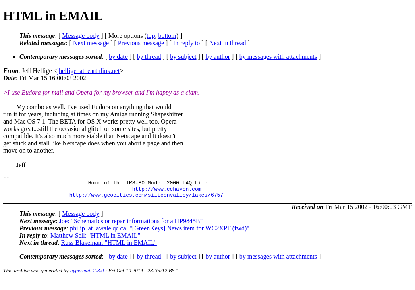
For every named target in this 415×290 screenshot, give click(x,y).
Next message (91, 42)
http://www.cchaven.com (166, 192)
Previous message (141, 42)
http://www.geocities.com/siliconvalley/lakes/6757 (146, 199)
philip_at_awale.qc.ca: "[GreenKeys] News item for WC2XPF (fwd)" (159, 233)
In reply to (186, 42)
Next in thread (227, 42)
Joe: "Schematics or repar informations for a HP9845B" (131, 225)
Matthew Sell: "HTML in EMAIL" (95, 240)
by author (217, 56)
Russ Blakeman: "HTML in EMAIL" (109, 247)
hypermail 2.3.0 (87, 275)
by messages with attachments (278, 56)
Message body (80, 35)
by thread (149, 56)
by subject (183, 56)
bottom (167, 35)
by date (118, 56)
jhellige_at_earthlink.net (88, 70)
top (151, 35)
